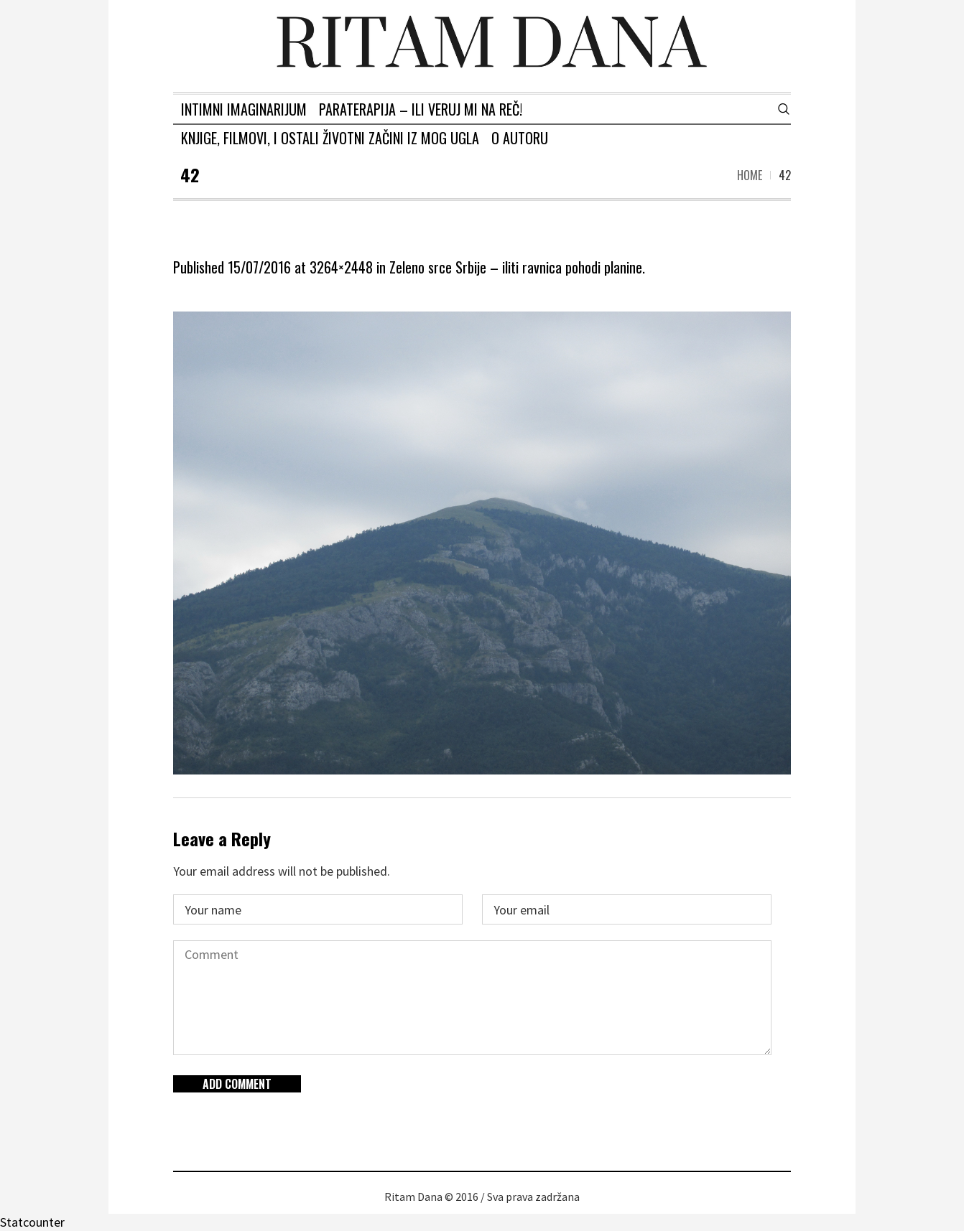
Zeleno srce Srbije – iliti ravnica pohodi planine (515, 267)
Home (749, 175)
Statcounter (32, 1222)
